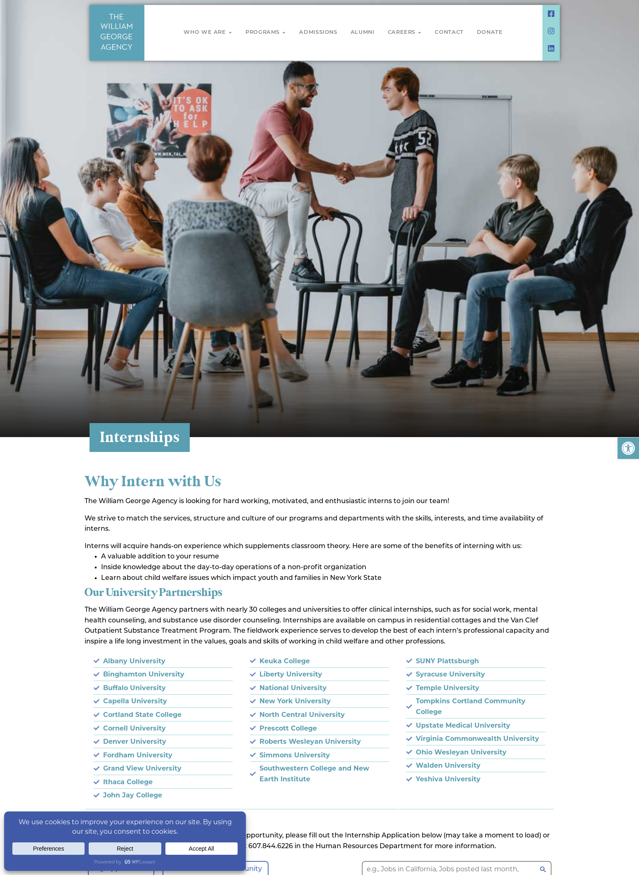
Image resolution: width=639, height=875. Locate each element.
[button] (628, 448)
